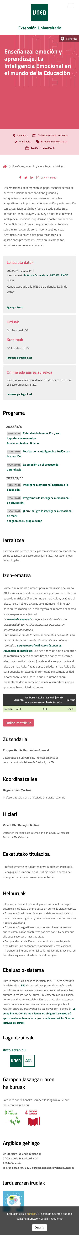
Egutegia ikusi (14, 307)
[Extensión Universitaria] (50, 142)
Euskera (71, 38)
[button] (20, 178)
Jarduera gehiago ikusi (19, 358)
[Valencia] (19, 136)
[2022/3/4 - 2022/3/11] (39, 148)
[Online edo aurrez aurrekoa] (48, 136)
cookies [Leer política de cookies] (31, 1213)
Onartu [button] (39, 1227)
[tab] (39, 17)
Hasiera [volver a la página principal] (4, 166)
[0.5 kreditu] (22, 142)
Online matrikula (18, 722)
